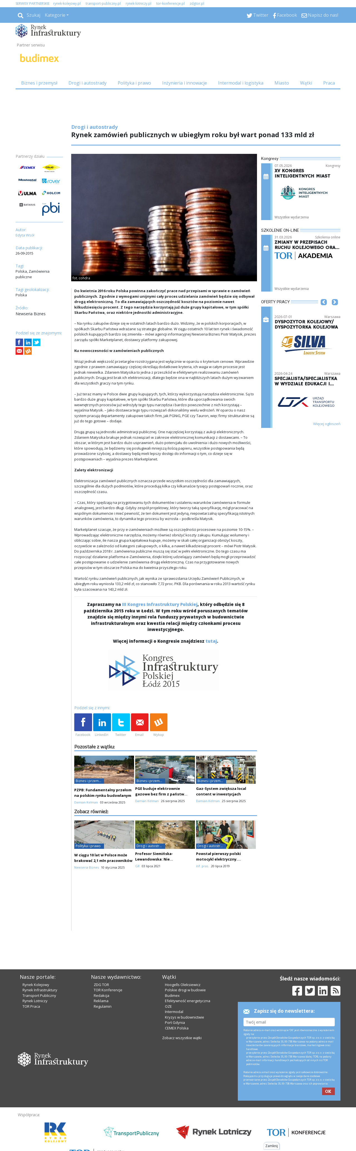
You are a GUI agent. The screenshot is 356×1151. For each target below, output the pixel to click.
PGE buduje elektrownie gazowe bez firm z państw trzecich (159, 794)
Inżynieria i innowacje (184, 83)
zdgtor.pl (197, 3)
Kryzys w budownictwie (184, 1017)
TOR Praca (31, 1006)
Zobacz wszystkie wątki (182, 1037)
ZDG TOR (101, 984)
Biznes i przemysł (39, 83)
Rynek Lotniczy (35, 1000)
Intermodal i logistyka (240, 83)
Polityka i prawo (134, 83)
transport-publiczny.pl (103, 3)
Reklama (101, 1000)
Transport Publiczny (39, 995)
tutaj (211, 641)
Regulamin (103, 1006)
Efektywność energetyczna (187, 1000)
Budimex (172, 995)
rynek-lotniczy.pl (138, 3)
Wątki (306, 83)
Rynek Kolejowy (36, 984)
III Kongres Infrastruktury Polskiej (159, 604)
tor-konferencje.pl (170, 3)
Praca (329, 83)
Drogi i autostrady (87, 83)
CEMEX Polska (177, 1028)
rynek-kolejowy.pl (67, 3)
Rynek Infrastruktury (40, 989)
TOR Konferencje (108, 989)
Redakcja (101, 995)
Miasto (282, 83)
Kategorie (55, 15)
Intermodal (174, 1011)
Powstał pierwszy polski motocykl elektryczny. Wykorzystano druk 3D (218, 859)
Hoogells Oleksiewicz (183, 984)
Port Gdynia (175, 1022)
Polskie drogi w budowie (185, 989)
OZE (168, 1006)
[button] (323, 310)
